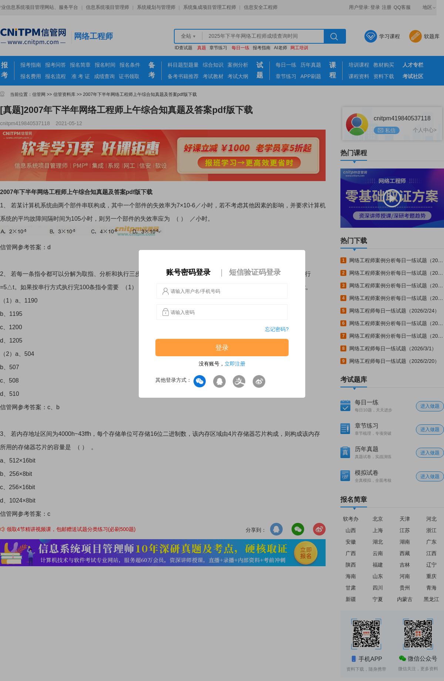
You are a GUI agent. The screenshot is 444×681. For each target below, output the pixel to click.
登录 (222, 347)
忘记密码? (277, 329)
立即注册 (235, 364)
